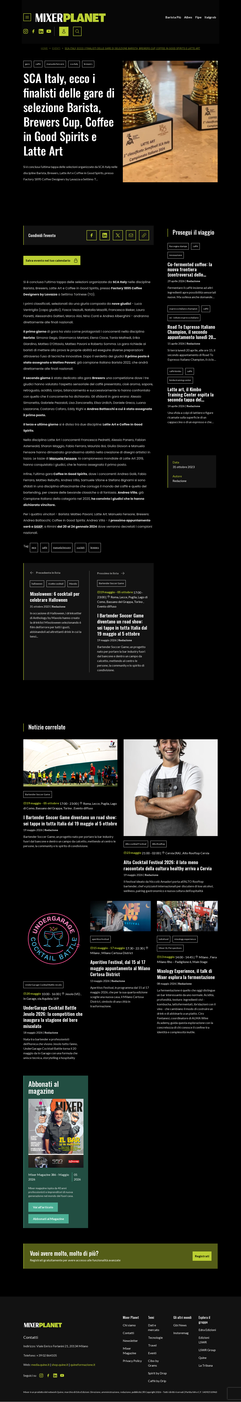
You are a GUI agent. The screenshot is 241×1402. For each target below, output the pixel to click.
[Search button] (77, 31)
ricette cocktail (55, 583)
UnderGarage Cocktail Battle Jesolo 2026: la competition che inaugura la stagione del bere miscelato (53, 1016)
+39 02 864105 (46, 1355)
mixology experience (185, 939)
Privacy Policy (132, 1361)
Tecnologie (155, 1337)
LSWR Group (207, 1350)
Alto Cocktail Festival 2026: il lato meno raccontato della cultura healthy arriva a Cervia (168, 864)
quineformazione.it (82, 1364)
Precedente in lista (45, 573)
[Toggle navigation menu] (27, 17)
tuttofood (164, 939)
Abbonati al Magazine (48, 1219)
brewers (88, 63)
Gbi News (180, 1325)
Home (44, 48)
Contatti (128, 1333)
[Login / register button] (63, 31)
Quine (202, 1357)
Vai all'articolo (43, 1207)
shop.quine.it (60, 1364)
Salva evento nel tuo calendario (52, 260)
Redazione (58, 606)
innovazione (175, 255)
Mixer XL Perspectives (170, 948)
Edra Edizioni (207, 1330)
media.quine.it (40, 1364)
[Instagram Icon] (25, 31)
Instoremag (181, 1333)
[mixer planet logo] (43, 1325)
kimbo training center (180, 380)
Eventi (56, 48)
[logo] (70, 17)
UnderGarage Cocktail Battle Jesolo (43, 984)
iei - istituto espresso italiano (184, 317)
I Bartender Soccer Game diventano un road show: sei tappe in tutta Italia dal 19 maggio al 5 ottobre (122, 624)
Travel (152, 1345)
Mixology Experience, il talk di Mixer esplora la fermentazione (186, 973)
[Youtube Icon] (48, 31)
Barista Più (173, 17)
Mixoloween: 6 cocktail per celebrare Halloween (55, 596)
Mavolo (73, 583)
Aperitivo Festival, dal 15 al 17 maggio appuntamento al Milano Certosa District (120, 967)
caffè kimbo (175, 371)
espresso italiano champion (183, 308)
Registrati (202, 1256)
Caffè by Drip (157, 1381)
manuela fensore (55, 63)
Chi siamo (129, 1325)
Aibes (188, 17)
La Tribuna (206, 1365)
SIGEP (38, 526)
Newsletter (130, 1340)
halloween (37, 583)
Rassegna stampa (178, 246)
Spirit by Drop (157, 1373)
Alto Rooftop (158, 843)
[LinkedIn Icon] (41, 31)
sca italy (74, 63)
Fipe (198, 17)
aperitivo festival (100, 939)
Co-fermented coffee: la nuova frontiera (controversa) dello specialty (190, 269)
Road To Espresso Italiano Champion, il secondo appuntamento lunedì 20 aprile (191, 331)
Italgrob (210, 17)
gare (27, 63)
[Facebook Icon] (33, 31)
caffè (38, 63)
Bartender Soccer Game (111, 583)
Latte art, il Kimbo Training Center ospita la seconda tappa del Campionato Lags (191, 394)
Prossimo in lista (111, 573)
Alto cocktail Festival (135, 843)
